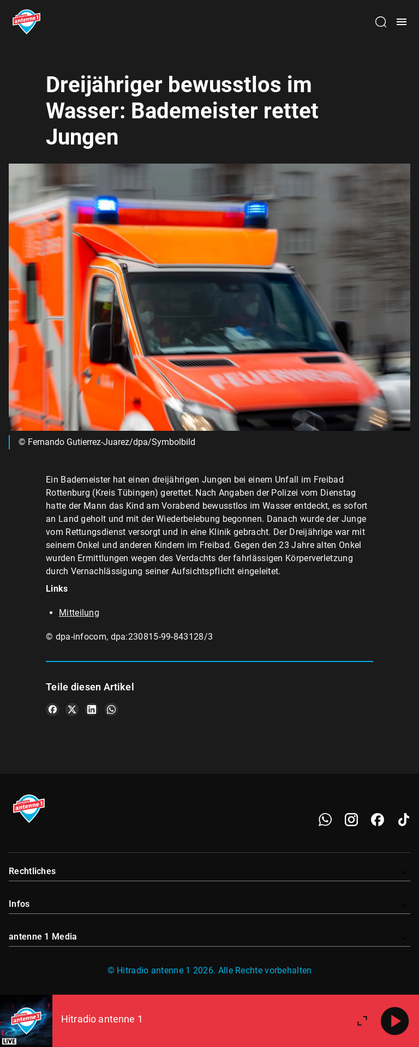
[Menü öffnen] (401, 22)
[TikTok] (403, 819)
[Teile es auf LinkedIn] (91, 709)
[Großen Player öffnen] (362, 1021)
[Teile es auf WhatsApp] (111, 709)
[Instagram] (351, 819)
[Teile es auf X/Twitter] (72, 709)
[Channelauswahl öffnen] (380, 22)
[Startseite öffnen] (26, 22)
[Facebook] (377, 819)
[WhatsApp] (325, 819)
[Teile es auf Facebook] (52, 709)
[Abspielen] (395, 1021)
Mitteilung (79, 612)
